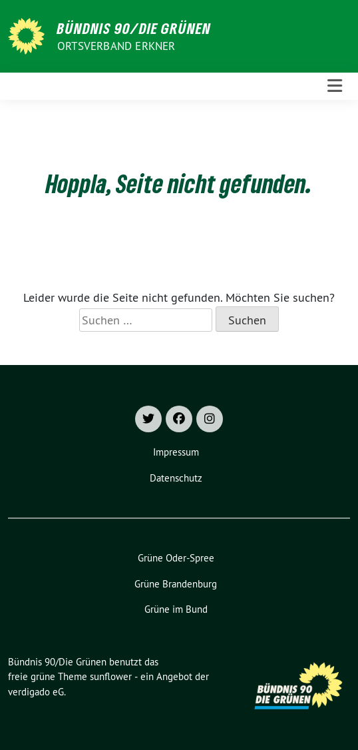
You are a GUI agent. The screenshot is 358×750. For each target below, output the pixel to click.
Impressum (176, 452)
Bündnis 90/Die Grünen (134, 28)
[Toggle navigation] (334, 86)
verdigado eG (36, 691)
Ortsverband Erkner (116, 46)
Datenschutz (176, 478)
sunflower (111, 676)
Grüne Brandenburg (175, 583)
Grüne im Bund (176, 609)
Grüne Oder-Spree (176, 558)
